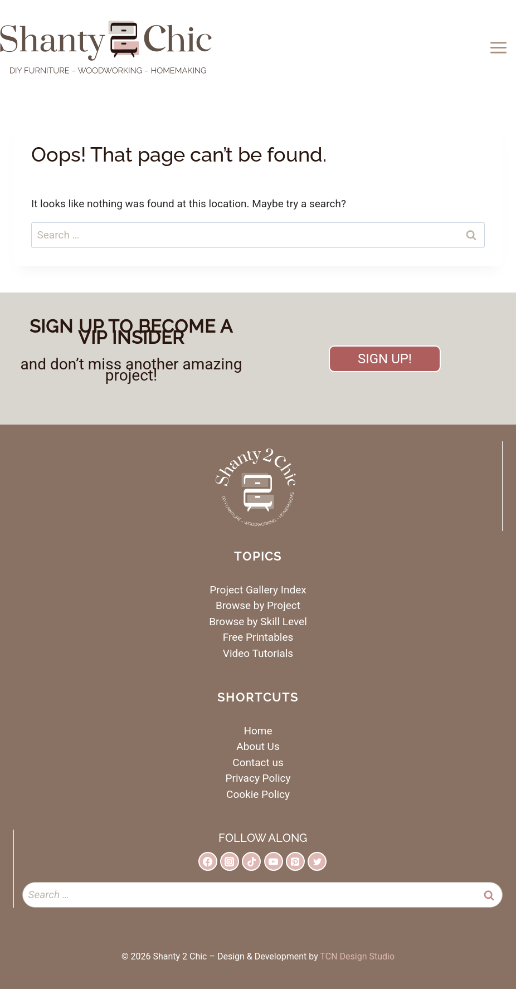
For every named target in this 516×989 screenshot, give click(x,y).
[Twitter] (317, 861)
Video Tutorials (258, 653)
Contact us (257, 762)
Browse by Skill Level (258, 621)
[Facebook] (207, 861)
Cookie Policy (258, 794)
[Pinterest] (295, 861)
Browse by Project (258, 605)
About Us (257, 746)
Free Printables (258, 637)
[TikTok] (251, 861)
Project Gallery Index (258, 589)
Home (258, 730)
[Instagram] (229, 861)
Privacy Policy (258, 778)
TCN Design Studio (357, 956)
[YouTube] (273, 861)
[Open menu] (500, 47)
